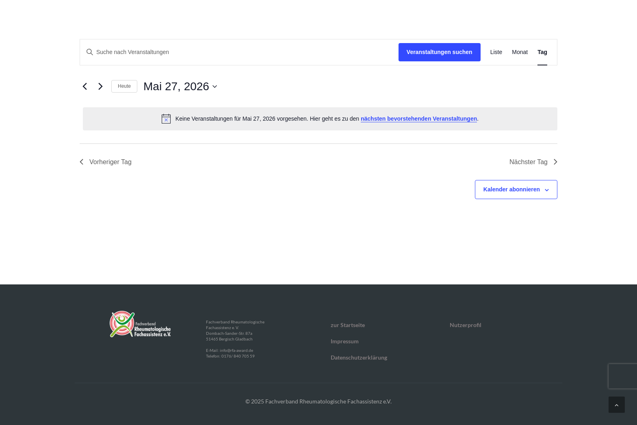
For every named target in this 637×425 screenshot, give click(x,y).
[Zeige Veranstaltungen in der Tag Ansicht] (542, 52)
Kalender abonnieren (511, 189)
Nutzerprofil (465, 324)
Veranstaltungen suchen (439, 52)
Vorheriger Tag (106, 161)
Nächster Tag (533, 161)
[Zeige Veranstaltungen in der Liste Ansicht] (496, 52)
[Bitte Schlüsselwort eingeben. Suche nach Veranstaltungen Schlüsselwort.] (239, 52)
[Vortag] (84, 86)
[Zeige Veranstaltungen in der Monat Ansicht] (520, 52)
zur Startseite (348, 324)
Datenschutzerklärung (359, 357)
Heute (124, 86)
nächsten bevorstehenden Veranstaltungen (419, 118)
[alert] (320, 118)
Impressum (345, 341)
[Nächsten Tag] (100, 86)
